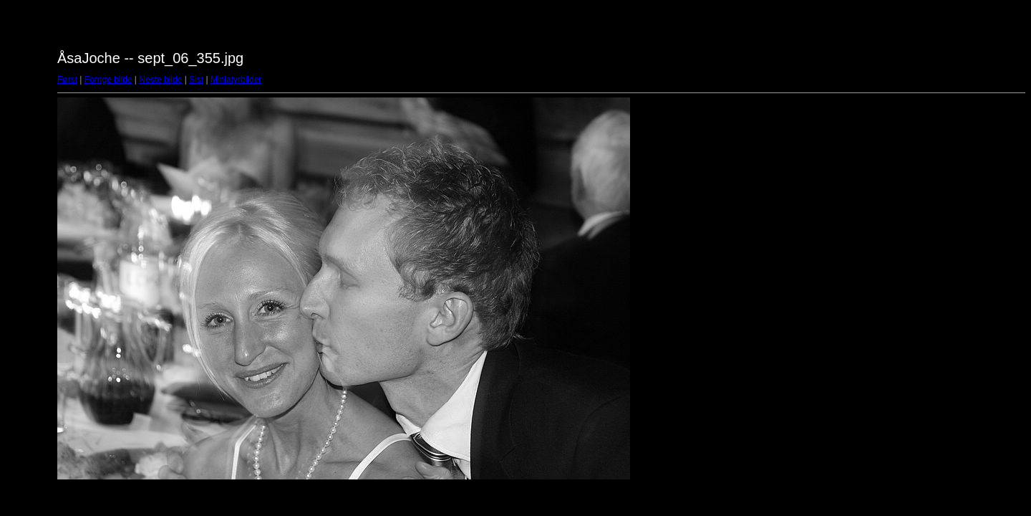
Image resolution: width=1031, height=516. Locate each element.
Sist (196, 80)
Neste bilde (160, 80)
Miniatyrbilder (235, 80)
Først (67, 80)
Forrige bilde (108, 80)
